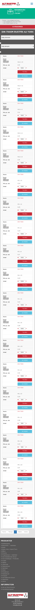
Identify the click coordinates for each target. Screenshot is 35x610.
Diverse (4, 553)
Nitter (4, 570)
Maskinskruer (6, 566)
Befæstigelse (6, 543)
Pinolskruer (5, 572)
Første (4, 531)
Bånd (3, 551)
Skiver (4, 581)
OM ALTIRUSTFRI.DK (8, 587)
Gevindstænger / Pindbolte (10, 558)
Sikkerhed (5, 579)
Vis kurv (17, 13)
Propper (4, 575)
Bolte (3, 547)
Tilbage (10, 531)
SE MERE (25, 76)
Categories (17, 26)
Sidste (26, 531)
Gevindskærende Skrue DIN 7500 (12, 21)
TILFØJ (24, 71)
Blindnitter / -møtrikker (9, 545)
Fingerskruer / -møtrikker (9, 555)
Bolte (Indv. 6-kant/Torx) (9, 549)
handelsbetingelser (8, 589)
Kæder (4, 562)
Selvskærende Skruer (8, 577)
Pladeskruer (5, 573)
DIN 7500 (20, 56)
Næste (20, 531)
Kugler (4, 560)
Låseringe (5, 564)
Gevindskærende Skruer (13, 20)
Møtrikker (5, 568)
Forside (4, 20)
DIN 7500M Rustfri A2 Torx (10, 23)
